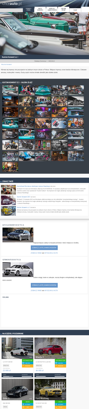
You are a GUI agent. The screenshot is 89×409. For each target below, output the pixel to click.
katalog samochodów (52, 9)
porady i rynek (28, 9)
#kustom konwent (6, 64)
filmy (75, 10)
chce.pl (12, 2)
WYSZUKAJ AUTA (51, 253)
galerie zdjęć (63, 9)
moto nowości (40, 9)
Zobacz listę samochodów (44, 248)
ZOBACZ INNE (36, 253)
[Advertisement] (17, 312)
